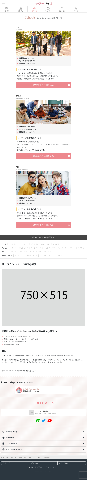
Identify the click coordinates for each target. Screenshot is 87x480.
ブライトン (23, 252)
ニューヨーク (61, 248)
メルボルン (18, 255)
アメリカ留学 (17, 457)
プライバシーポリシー (51, 467)
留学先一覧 (9, 457)
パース (59, 255)
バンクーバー (45, 244)
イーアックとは (63, 463)
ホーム (2, 457)
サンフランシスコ (37, 248)
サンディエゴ (50, 248)
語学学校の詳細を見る (52, 84)
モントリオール (14, 244)
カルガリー (56, 244)
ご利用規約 (40, 467)
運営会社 (31, 467)
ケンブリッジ (48, 252)
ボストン (72, 248)
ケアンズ (52, 255)
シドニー (43, 255)
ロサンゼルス (23, 248)
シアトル (13, 248)
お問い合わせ (33, 463)
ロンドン (13, 252)
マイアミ (81, 248)
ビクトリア (34, 244)
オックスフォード (35, 252)
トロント (25, 244)
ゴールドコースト (31, 255)
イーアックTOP (6, 463)
